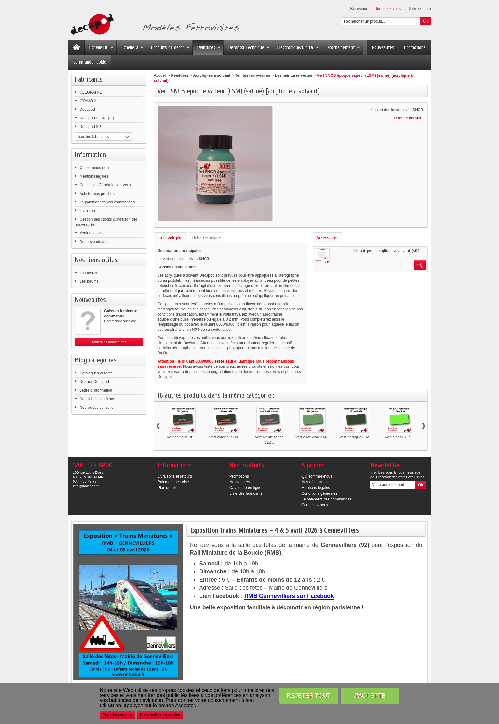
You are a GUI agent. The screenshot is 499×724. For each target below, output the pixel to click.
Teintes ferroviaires (252, 75)
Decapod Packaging (97, 118)
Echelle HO (101, 47)
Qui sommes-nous (95, 168)
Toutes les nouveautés (108, 342)
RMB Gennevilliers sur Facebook (289, 596)
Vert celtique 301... (182, 437)
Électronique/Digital (298, 47)
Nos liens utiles (96, 260)
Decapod (87, 109)
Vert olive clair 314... (312, 437)
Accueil (160, 75)
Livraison (87, 211)
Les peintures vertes (293, 75)
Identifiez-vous (388, 8)
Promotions (415, 47)
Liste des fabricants (245, 493)
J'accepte (370, 695)
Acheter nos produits (97, 193)
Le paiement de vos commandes (107, 202)
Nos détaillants (314, 482)
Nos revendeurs (93, 241)
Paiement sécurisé (173, 482)
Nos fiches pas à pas (97, 399)
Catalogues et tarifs (96, 373)
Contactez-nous (314, 505)
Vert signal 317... (399, 437)
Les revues (89, 273)
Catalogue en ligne (245, 488)
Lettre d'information (96, 390)
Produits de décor (170, 47)
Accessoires (327, 238)
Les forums (89, 281)
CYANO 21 (89, 101)
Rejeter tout (309, 695)
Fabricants (88, 79)
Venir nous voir (92, 233)
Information (90, 155)
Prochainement (343, 47)
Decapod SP (90, 126)
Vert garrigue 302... (356, 437)
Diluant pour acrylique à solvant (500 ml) (389, 250)
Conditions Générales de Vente (106, 185)
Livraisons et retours (175, 476)
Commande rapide (89, 62)
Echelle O (133, 47)
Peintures (209, 47)
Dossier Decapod (94, 382)
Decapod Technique (249, 47)
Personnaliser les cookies (160, 715)
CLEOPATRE (91, 92)
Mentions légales (94, 176)
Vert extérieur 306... (225, 437)
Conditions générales (319, 493)
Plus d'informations (117, 715)
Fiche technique (206, 238)
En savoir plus (171, 238)
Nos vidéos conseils (96, 407)
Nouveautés (383, 47)
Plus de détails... (409, 118)
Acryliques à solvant (211, 75)
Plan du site (168, 488)
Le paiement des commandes (326, 499)
